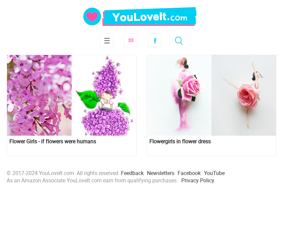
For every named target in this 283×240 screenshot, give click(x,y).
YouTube (214, 173)
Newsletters (160, 173)
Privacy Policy (197, 180)
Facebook (155, 40)
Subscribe (131, 40)
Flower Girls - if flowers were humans (52, 141)
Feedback (132, 173)
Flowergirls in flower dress (180, 141)
